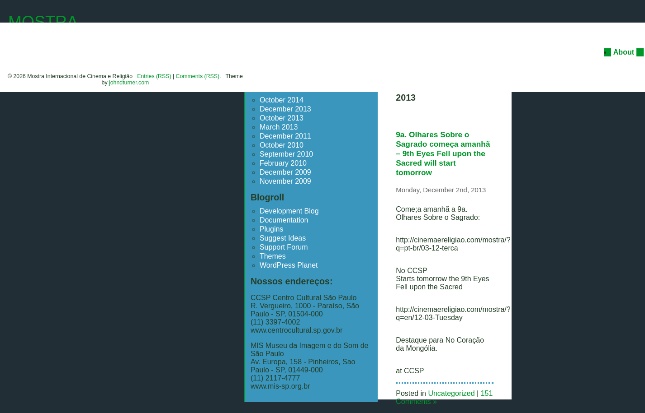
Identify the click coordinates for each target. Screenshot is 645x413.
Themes (273, 256)
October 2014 (282, 100)
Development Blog (289, 211)
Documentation (284, 220)
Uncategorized (451, 393)
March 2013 (279, 127)
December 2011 (285, 136)
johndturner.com (129, 82)
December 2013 (285, 109)
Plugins (271, 229)
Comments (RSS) (197, 76)
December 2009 (285, 172)
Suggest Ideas (283, 238)
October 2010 (282, 145)
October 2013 (282, 118)
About (623, 52)
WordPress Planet (289, 265)
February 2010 (283, 163)
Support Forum (284, 247)
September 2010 (286, 154)
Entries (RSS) (154, 76)
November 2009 (285, 181)
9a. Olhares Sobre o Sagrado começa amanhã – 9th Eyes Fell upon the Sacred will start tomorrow (443, 153)
